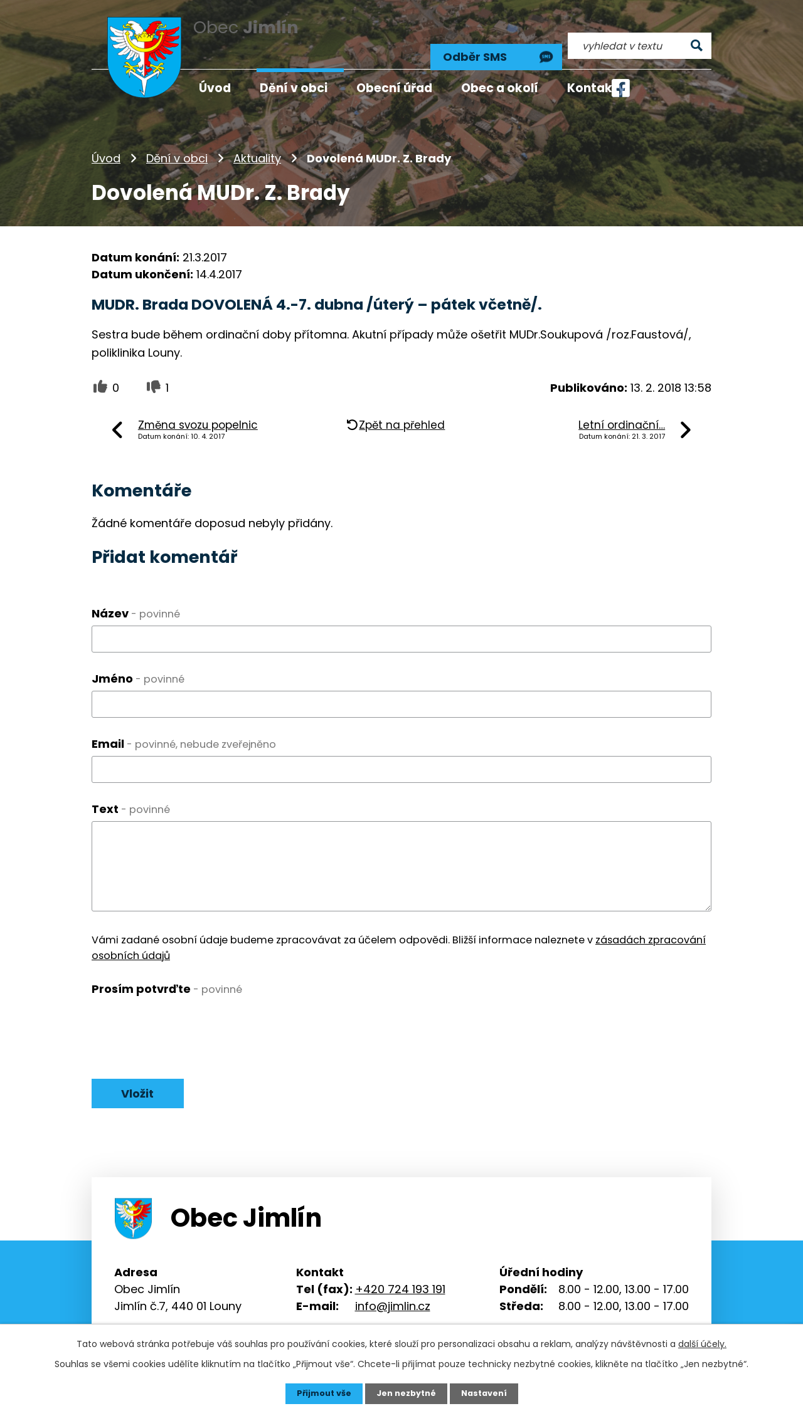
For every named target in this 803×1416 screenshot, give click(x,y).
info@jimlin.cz (392, 1291)
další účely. (702, 1342)
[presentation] (187, 1007)
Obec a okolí (499, 88)
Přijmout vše (318, 1393)
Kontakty (596, 88)
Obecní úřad (394, 88)
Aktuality (257, 141)
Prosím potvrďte (167, 971)
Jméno (138, 661)
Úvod (106, 141)
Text (131, 791)
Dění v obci (177, 141)
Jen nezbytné (406, 1393)
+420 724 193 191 (400, 1274)
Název (136, 596)
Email (184, 725)
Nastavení (489, 1393)
